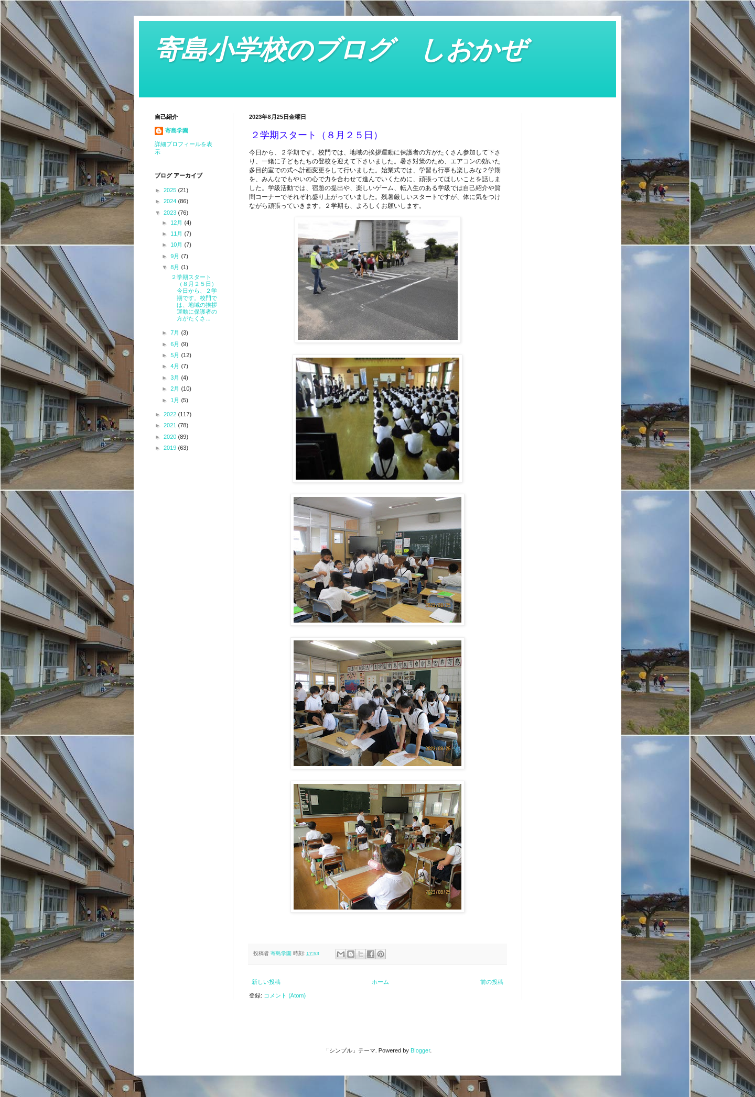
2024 (171, 201)
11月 (177, 233)
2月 (175, 388)
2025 (171, 190)
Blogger (420, 1050)
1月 (175, 400)
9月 (175, 256)
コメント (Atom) (285, 995)
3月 (175, 377)
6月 (175, 344)
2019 (171, 448)
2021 (171, 425)
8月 (175, 267)
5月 (175, 355)
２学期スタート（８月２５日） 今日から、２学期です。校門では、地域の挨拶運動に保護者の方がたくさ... (193, 298)
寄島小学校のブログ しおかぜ (340, 49)
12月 (177, 222)
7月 (175, 332)
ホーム (380, 982)
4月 (175, 366)
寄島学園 (176, 130)
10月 (177, 244)
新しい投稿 (266, 982)
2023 (171, 212)
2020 (171, 437)
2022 (171, 414)
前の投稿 (491, 982)
